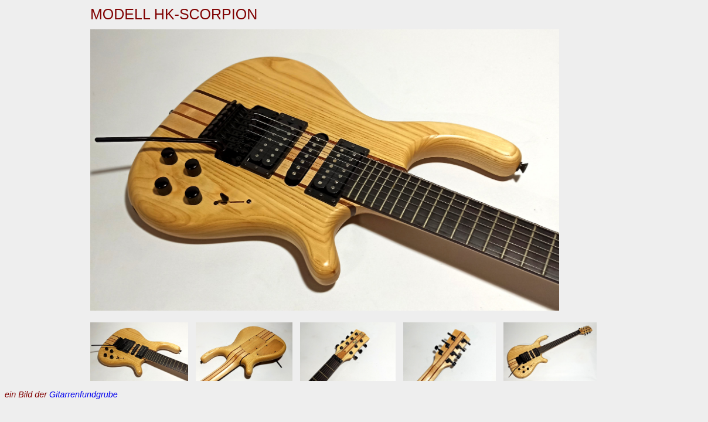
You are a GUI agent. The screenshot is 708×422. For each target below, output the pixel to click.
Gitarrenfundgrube (83, 394)
